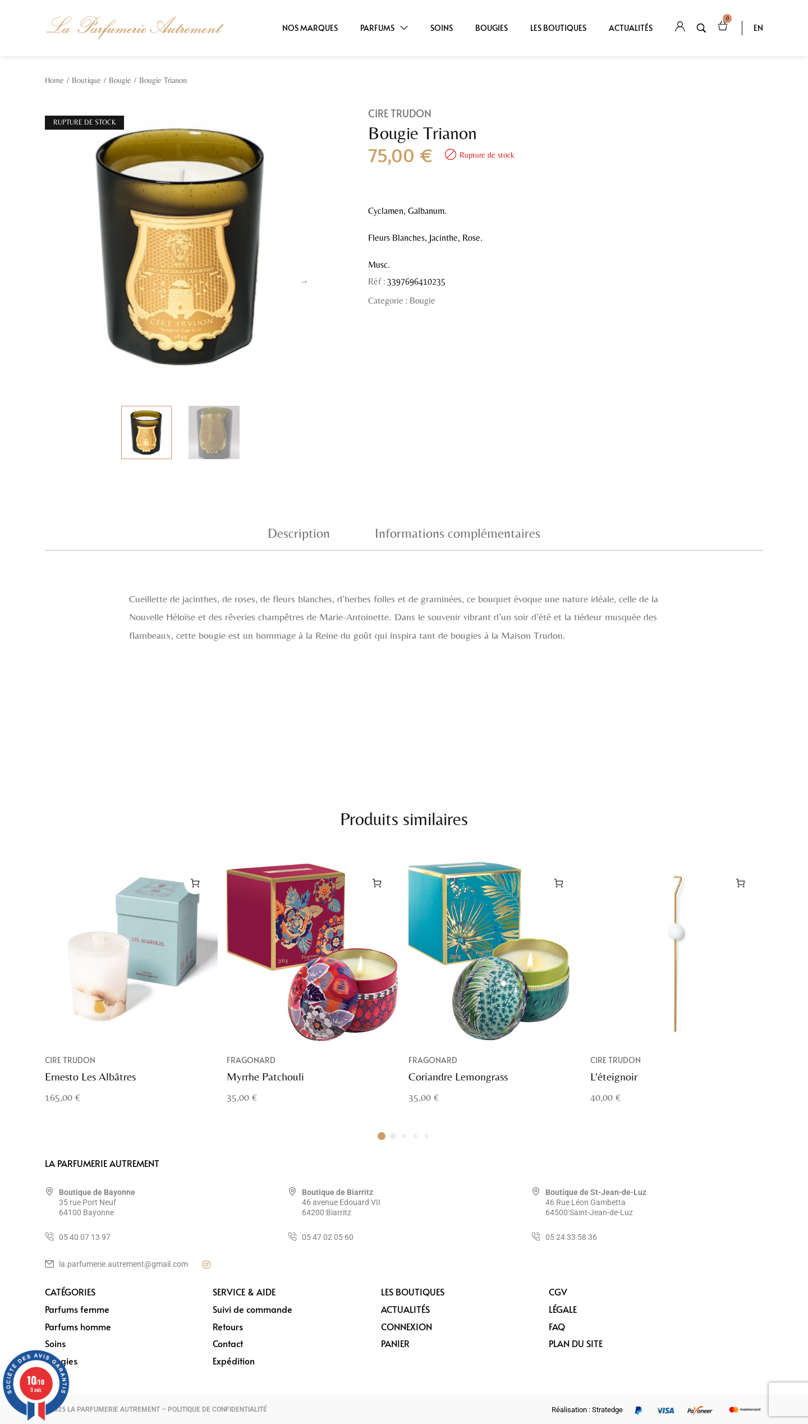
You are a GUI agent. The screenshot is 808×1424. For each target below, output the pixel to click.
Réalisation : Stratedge (587, 1409)
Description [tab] (299, 533)
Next (304, 282)
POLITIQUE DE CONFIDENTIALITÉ (217, 1409)
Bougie (120, 80)
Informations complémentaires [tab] (457, 533)
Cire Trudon (399, 113)
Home (54, 80)
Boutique (86, 80)
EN (758, 27)
